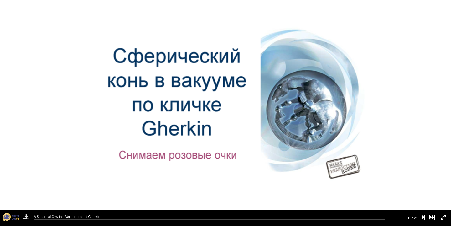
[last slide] (432, 217)
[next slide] (423, 217)
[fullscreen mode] (443, 217)
